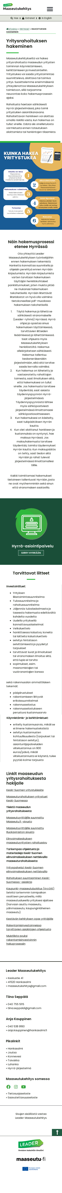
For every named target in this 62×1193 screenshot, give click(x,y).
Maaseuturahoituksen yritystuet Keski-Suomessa (27, 798)
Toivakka (12, 1060)
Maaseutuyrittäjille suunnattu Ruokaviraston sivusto (25, 830)
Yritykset (25, 29)
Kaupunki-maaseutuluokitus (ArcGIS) (30, 888)
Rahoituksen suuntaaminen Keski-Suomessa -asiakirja (28, 880)
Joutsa (11, 1052)
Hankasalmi (14, 1048)
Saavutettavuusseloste (22, 1097)
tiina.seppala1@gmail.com (24, 1008)
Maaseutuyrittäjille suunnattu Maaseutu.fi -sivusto (25, 819)
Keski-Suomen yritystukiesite (25, 790)
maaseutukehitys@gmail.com (27, 986)
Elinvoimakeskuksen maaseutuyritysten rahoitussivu (26, 840)
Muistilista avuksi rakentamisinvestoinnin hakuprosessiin (21, 940)
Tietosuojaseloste (18, 1093)
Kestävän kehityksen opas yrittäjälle (29, 919)
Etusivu (12, 29)
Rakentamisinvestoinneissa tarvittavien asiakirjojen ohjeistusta (28, 927)
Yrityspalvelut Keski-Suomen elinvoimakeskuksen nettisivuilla (26, 869)
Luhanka (12, 1064)
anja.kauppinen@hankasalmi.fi (27, 1030)
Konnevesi (13, 1056)
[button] (50, 9)
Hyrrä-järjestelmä (18, 1068)
